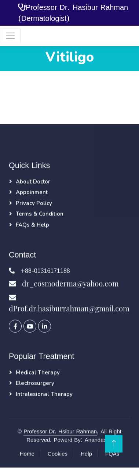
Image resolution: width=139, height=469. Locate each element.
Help (86, 454)
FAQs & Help (32, 225)
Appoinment (32, 192)
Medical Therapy (38, 372)
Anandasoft (99, 440)
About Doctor (33, 181)
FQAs (112, 454)
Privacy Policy (34, 203)
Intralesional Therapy (44, 394)
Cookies (57, 454)
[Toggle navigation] (10, 36)
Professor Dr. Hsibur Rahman (60, 431)
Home (27, 454)
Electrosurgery (35, 383)
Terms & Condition (39, 214)
